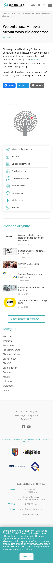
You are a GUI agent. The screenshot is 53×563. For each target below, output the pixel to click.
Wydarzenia (8, 345)
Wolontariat (8, 385)
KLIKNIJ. (35, 59)
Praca (6, 390)
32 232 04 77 (31, 504)
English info (26, 419)
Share (9, 85)
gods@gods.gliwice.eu (31, 509)
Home (4, 14)
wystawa (7, 341)
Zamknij (26, 557)
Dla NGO (7, 363)
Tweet (23, 85)
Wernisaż (7, 336)
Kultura (6, 376)
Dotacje (7, 372)
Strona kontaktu (31, 515)
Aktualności (15, 14)
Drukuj (37, 85)
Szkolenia (7, 381)
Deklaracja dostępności (26, 415)
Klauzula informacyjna (26, 411)
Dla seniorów (9, 358)
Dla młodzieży (10, 367)
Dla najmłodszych (11, 350)
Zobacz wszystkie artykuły (26, 319)
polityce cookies (23, 549)
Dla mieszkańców (11, 354)
